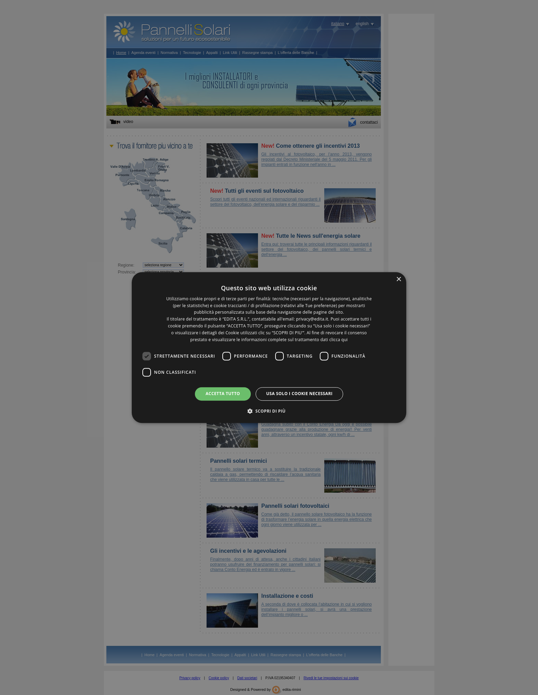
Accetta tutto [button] (223, 394)
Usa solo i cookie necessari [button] (299, 394)
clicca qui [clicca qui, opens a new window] (338, 340)
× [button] (398, 279)
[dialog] (269, 347)
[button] (269, 410)
